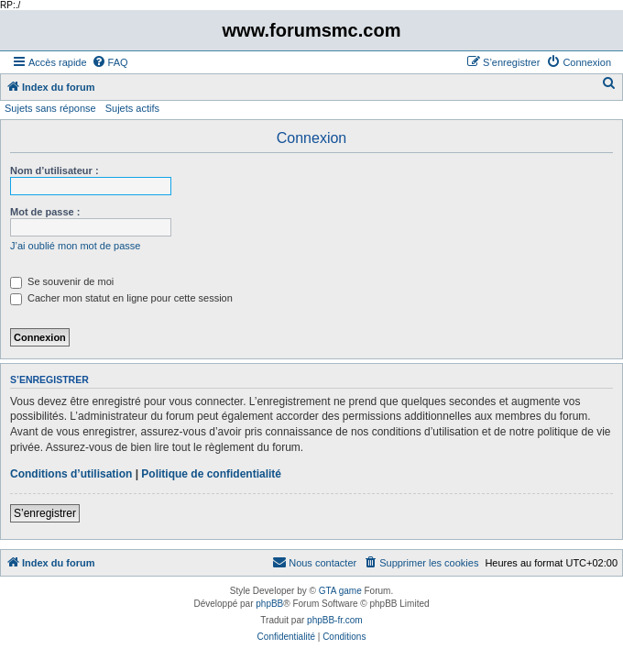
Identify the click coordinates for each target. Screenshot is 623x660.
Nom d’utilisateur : (54, 170)
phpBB (269, 604)
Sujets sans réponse (50, 108)
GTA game (340, 591)
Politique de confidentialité (211, 474)
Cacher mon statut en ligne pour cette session (121, 297)
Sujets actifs (132, 108)
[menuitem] (110, 62)
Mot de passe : (45, 211)
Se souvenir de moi (62, 281)
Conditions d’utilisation (71, 474)
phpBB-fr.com (335, 620)
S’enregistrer (45, 513)
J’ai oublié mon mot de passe (75, 245)
